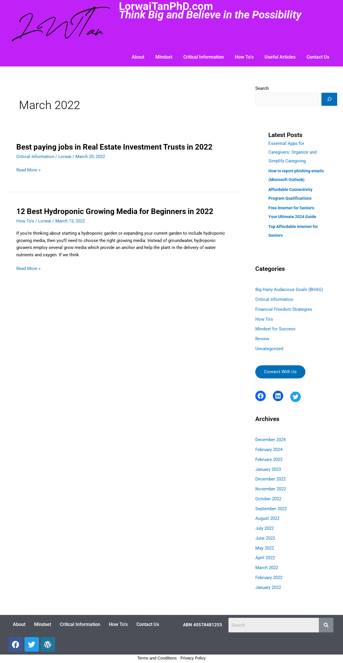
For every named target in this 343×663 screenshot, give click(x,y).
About (138, 57)
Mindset (163, 57)
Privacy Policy (193, 658)
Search (262, 88)
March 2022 (266, 567)
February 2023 (268, 459)
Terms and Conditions (157, 658)
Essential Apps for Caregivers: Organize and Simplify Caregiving (292, 152)
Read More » (28, 170)
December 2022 (270, 479)
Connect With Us (280, 371)
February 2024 (268, 449)
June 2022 (265, 538)
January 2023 (268, 469)
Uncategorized (269, 348)
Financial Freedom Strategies (283, 309)
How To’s (244, 57)
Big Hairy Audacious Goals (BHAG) (289, 289)
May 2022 (264, 548)
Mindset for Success (275, 329)
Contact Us (318, 57)
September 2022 (271, 508)
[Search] (329, 99)
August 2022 (267, 518)
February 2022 (268, 577)
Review (262, 338)
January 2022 (268, 587)
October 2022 (268, 498)
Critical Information (203, 57)
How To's (25, 221)
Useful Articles (280, 57)
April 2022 (265, 557)
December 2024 (270, 439)
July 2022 (264, 528)
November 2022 (270, 489)
